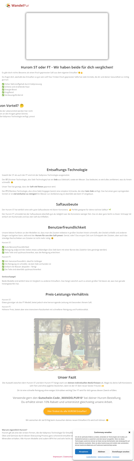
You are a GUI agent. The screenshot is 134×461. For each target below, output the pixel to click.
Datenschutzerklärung (104, 457)
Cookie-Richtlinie (91, 457)
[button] (129, 432)
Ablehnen (101, 452)
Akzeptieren (83, 452)
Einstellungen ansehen (120, 452)
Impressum (115, 457)
